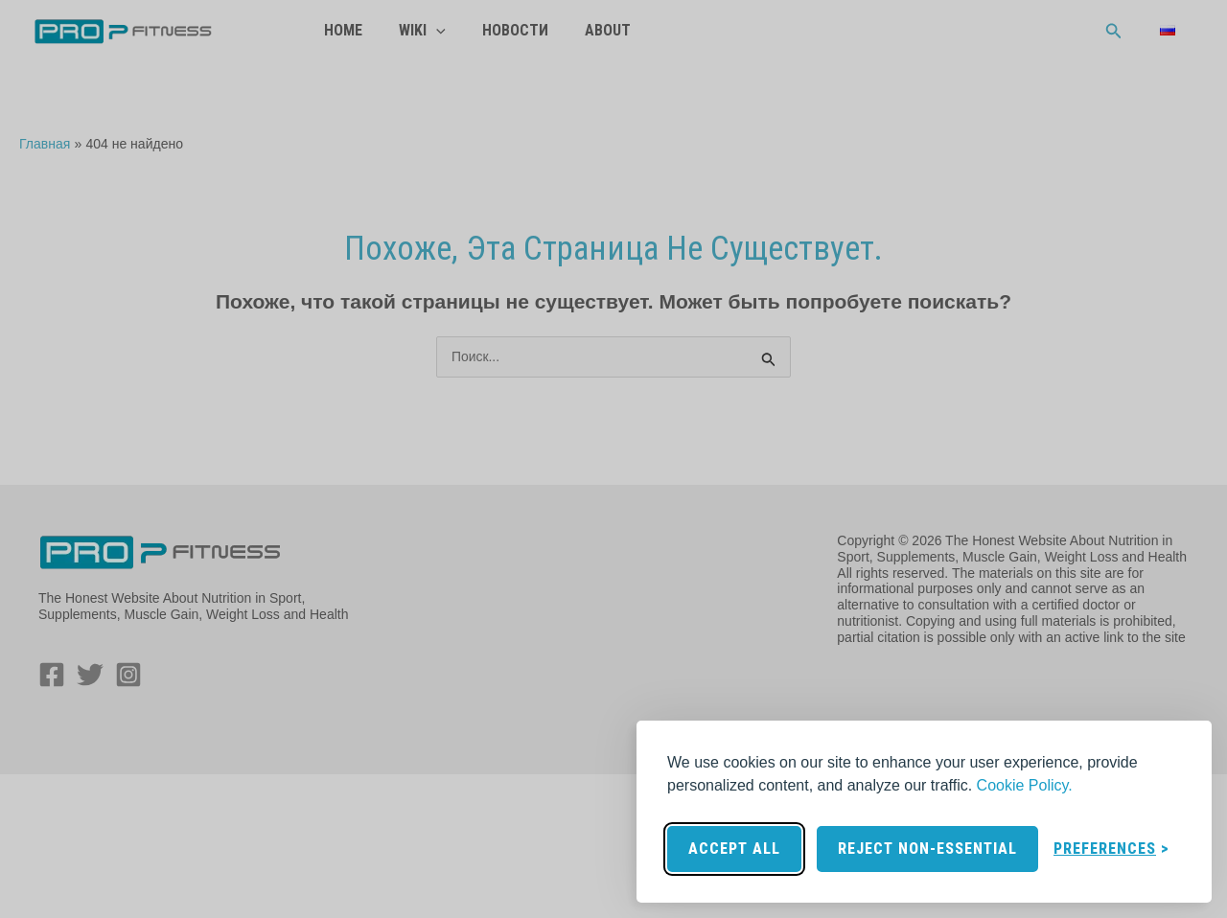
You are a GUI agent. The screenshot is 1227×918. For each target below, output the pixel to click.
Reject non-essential (927, 848)
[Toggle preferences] (1111, 849)
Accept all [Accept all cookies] (734, 848)
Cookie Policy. (1025, 785)
